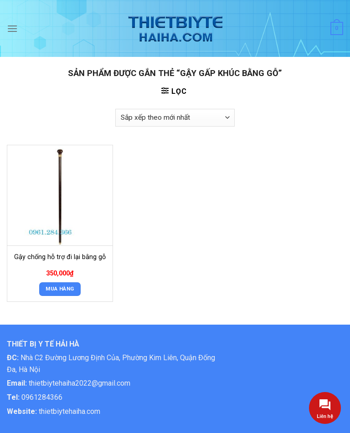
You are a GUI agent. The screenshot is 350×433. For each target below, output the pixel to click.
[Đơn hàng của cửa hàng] (175, 118)
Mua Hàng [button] (60, 288)
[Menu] (12, 28)
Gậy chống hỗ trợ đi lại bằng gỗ (60, 257)
